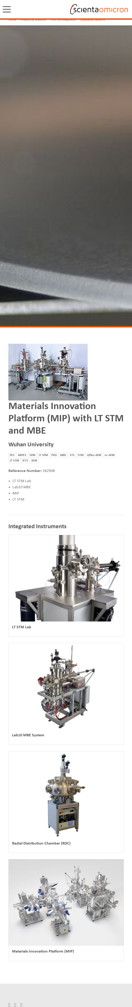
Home (12, 19)
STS (72, 455)
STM (81, 455)
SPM (32, 455)
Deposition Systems (92, 19)
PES (12, 455)
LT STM (14, 460)
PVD (54, 455)
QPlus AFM (94, 455)
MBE (63, 455)
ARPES (22, 455)
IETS (25, 460)
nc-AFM (110, 455)
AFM (34, 460)
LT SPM (43, 455)
